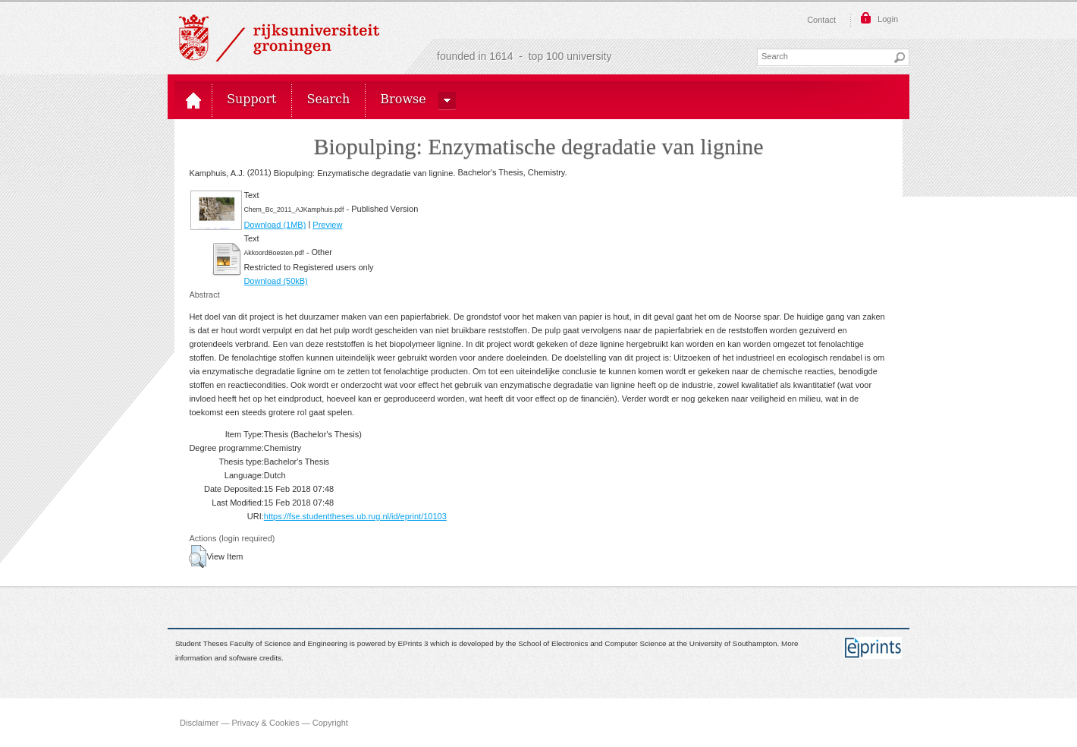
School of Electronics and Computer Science (592, 644)
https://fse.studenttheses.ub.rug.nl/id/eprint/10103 (355, 516)
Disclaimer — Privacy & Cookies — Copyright (264, 722)
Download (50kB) (275, 280)
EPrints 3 (413, 644)
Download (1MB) (274, 224)
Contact (821, 19)
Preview (327, 224)
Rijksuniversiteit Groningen (279, 37)
